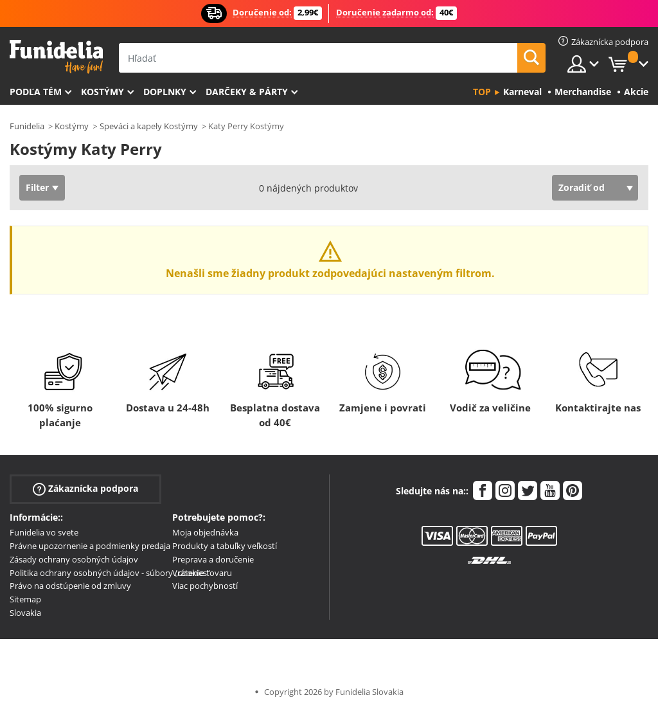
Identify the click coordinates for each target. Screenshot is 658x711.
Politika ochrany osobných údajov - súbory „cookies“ (110, 573)
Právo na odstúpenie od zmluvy (70, 585)
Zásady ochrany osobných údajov (74, 559)
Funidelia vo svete (44, 532)
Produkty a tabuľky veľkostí (224, 546)
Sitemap (25, 599)
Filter (37, 187)
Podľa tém (36, 92)
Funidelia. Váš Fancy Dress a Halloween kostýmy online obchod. (56, 57)
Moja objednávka (205, 532)
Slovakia (25, 612)
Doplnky (164, 92)
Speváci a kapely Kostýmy (149, 126)
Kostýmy (102, 92)
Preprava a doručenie (213, 559)
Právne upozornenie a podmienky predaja (90, 546)
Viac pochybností (205, 585)
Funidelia (27, 126)
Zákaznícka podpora (85, 489)
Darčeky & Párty (247, 92)
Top (482, 92)
